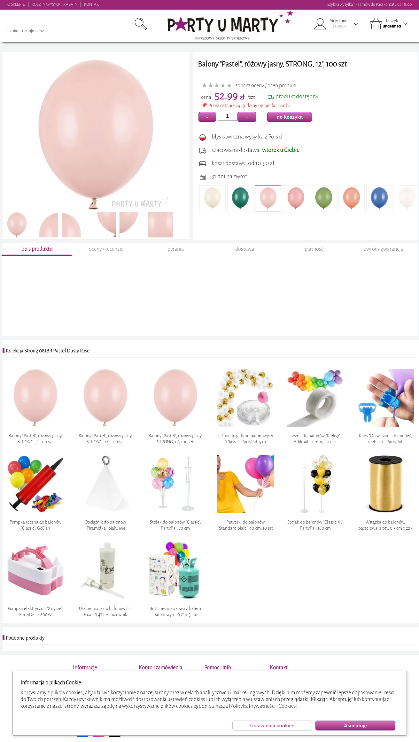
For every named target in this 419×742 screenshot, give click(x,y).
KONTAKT (92, 4)
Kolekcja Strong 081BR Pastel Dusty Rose (47, 351)
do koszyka (290, 117)
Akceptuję (355, 725)
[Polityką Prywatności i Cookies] (263, 706)
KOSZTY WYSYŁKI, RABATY (54, 4)
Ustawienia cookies (272, 725)
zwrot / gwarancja (383, 249)
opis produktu (36, 249)
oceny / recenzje (106, 249)
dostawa (244, 249)
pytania (175, 249)
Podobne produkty (25, 638)
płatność (314, 249)
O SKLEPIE (16, 4)
